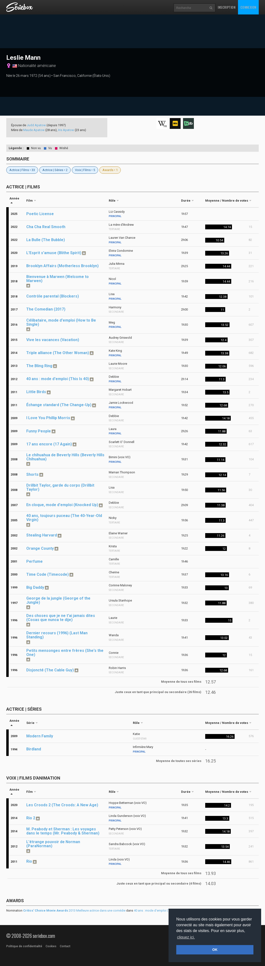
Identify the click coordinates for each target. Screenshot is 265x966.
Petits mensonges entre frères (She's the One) (64, 652)
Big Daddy (35, 587)
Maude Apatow (34, 130)
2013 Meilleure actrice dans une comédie (74, 910)
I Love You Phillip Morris (48, 418)
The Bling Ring (39, 366)
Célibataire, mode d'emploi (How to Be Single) (61, 322)
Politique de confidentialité (24, 946)
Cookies (51, 946)
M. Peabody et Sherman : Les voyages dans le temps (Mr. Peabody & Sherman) (62, 831)
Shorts (32, 474)
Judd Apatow (36, 125)
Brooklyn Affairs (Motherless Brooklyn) (62, 266)
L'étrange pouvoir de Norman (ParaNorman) (53, 844)
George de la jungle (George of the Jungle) (58, 600)
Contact (65, 946)
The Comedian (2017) (45, 309)
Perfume (34, 561)
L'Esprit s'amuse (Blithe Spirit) (53, 253)
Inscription (227, 7)
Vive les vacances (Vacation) (52, 340)
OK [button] (214, 950)
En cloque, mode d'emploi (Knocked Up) (62, 505)
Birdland (33, 749)
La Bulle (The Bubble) (45, 240)
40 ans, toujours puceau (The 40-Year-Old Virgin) (64, 518)
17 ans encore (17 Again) (49, 444)
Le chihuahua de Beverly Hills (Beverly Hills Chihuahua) (65, 457)
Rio (29, 861)
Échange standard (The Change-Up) (58, 405)
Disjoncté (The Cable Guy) (50, 670)
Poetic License (40, 214)
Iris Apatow (66, 130)
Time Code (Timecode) (47, 574)
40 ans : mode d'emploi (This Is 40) (57, 379)
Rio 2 (30, 818)
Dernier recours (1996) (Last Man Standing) (57, 635)
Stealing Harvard (41, 535)
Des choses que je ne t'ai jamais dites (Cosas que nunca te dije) (60, 618)
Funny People (38, 431)
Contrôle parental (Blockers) (52, 296)
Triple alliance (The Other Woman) (57, 353)
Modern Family (39, 736)
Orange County (40, 548)
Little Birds (36, 392)
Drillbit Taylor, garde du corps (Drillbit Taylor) (60, 487)
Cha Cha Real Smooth (45, 227)
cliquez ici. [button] (186, 937)
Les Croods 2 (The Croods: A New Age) (62, 805)
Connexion (248, 7)
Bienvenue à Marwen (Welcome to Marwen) (57, 279)
